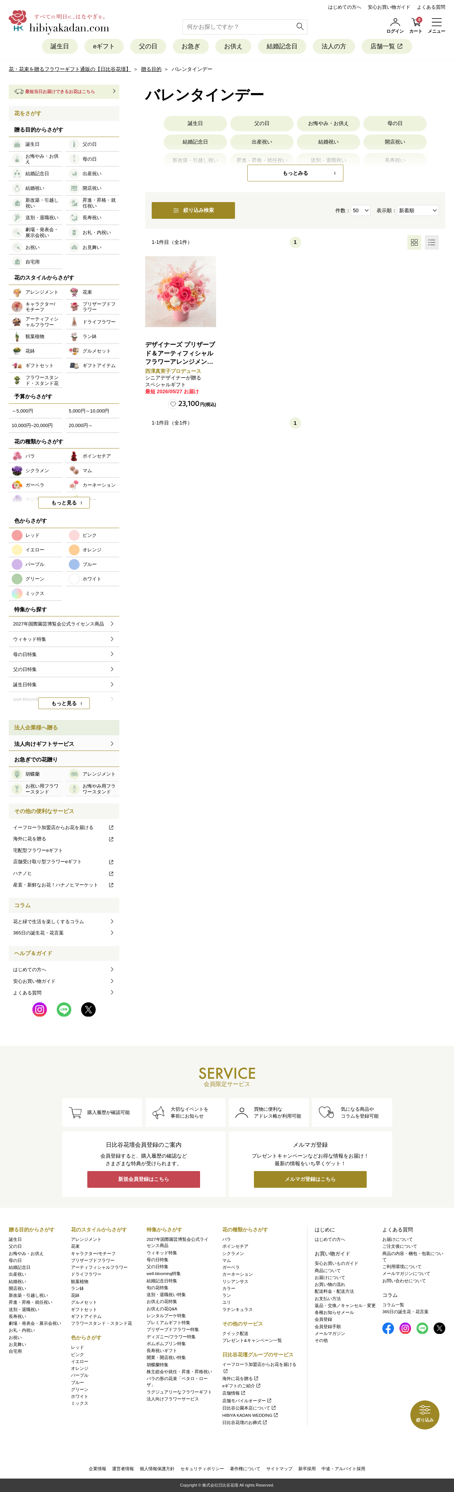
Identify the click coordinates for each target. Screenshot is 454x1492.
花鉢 (75, 1295)
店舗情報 (234, 1393)
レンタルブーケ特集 (166, 1316)
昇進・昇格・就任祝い (30, 1302)
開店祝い (395, 142)
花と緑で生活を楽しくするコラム (48, 921)
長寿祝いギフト (162, 1350)
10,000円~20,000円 (32, 425)
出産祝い (262, 142)
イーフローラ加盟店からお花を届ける (63, 827)
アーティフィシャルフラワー (99, 1267)
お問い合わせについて (404, 1281)
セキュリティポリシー (202, 1468)
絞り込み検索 (193, 210)
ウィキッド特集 (162, 1253)
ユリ (226, 1302)
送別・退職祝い (24, 1309)
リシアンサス (235, 1281)
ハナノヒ (63, 873)
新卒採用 (307, 1468)
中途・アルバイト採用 (343, 1468)
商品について (328, 1270)
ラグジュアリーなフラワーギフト (179, 1392)
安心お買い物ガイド (389, 7)
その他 (321, 1340)
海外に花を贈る (63, 838)
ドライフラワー (86, 1274)
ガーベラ (231, 1267)
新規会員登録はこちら (143, 1179)
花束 (75, 1246)
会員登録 (323, 1319)
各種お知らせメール (334, 1312)
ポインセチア (235, 1246)
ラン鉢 (77, 1288)
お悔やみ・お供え (328, 123)
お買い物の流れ (330, 1284)
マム (226, 1260)
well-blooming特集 (164, 1273)
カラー (228, 1288)
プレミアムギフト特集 (168, 1322)
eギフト (104, 46)
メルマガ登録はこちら (310, 1179)
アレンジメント (86, 1239)
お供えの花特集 (162, 1301)
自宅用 (15, 1351)
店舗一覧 (386, 46)
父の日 (148, 46)
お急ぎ (191, 46)
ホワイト (79, 1396)
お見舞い (17, 1344)
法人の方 (334, 46)
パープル (79, 1375)
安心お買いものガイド (336, 1263)
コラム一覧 (393, 1305)
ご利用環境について (402, 1266)
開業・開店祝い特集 (166, 1357)
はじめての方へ (344, 7)
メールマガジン (330, 1333)
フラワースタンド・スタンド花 (101, 1323)
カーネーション (237, 1274)
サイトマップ (279, 1468)
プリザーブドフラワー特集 (173, 1329)
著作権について (245, 1468)
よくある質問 (431, 7)
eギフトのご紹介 (241, 1386)
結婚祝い (328, 142)
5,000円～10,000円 (89, 411)
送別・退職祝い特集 (166, 1294)
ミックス (79, 1403)
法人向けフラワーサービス (173, 1399)
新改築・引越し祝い (28, 1295)
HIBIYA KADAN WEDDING (250, 1415)
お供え (233, 46)
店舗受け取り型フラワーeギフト (63, 861)
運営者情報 (123, 1468)
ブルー (77, 1382)
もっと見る (64, 503)
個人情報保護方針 (157, 1468)
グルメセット (84, 1302)
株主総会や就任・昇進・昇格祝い (179, 1372)
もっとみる (295, 173)
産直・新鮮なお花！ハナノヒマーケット (63, 885)
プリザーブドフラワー (93, 1260)
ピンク (77, 1354)
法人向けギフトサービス (44, 744)
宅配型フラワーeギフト (38, 850)
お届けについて (330, 1277)
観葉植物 (79, 1281)
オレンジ (79, 1368)
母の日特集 (157, 1260)
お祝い (15, 1337)
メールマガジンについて (406, 1273)
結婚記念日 (282, 46)
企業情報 (97, 1468)
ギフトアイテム (86, 1316)
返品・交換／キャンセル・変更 (345, 1305)
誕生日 (60, 46)
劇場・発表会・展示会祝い (35, 1323)
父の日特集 (157, 1266)
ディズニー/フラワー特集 (171, 1337)
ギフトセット (84, 1309)
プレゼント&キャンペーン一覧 (252, 1340)
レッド (77, 1347)
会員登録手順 (328, 1326)
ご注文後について (399, 1246)
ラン (226, 1295)
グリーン (79, 1389)
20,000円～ (81, 425)
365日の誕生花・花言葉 (38, 933)
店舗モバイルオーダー (247, 1401)
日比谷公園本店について (249, 1408)
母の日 (395, 123)
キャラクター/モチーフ (93, 1253)
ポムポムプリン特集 (166, 1344)
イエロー (79, 1361)
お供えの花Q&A (162, 1309)
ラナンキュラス (237, 1309)
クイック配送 (235, 1333)
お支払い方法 (328, 1298)
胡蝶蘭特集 (157, 1365)
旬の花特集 (157, 1288)
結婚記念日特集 (162, 1281)
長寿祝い (17, 1316)
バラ (226, 1239)
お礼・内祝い (22, 1330)
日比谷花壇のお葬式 (245, 1422)
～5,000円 (22, 411)
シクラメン (233, 1253)
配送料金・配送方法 (334, 1291)
